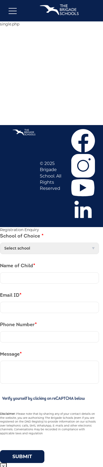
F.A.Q (52, 99)
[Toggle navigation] (12, 12)
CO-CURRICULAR (52, 68)
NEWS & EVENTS (52, 77)
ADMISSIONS (52, 60)
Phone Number (18, 324)
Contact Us (52, 108)
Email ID (11, 295)
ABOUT (52, 44)
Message (11, 354)
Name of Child (17, 266)
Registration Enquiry (19, 229)
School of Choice (22, 236)
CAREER (52, 52)
